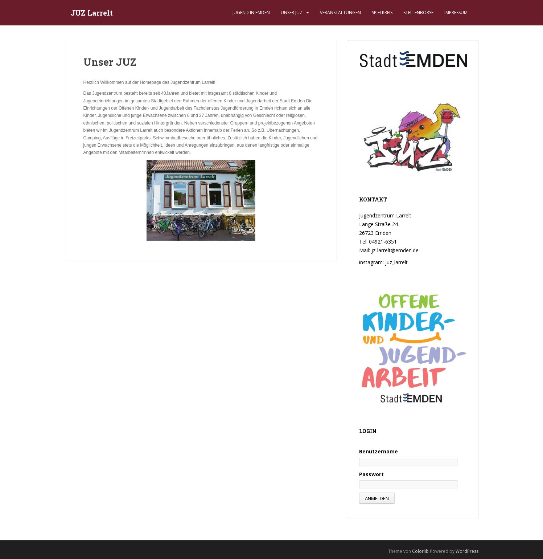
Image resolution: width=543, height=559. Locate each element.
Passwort (371, 474)
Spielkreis (382, 12)
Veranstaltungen (340, 12)
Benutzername (378, 451)
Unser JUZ (292, 12)
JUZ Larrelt (91, 12)
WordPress (467, 551)
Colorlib (420, 551)
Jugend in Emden (251, 12)
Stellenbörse (418, 12)
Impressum (456, 12)
